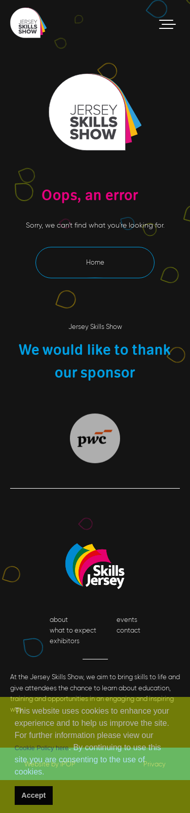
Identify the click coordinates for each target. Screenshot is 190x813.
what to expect (73, 630)
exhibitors (65, 641)
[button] (48, 773)
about (59, 619)
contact (128, 630)
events (127, 619)
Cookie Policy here (42, 748)
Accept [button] (33, 795)
